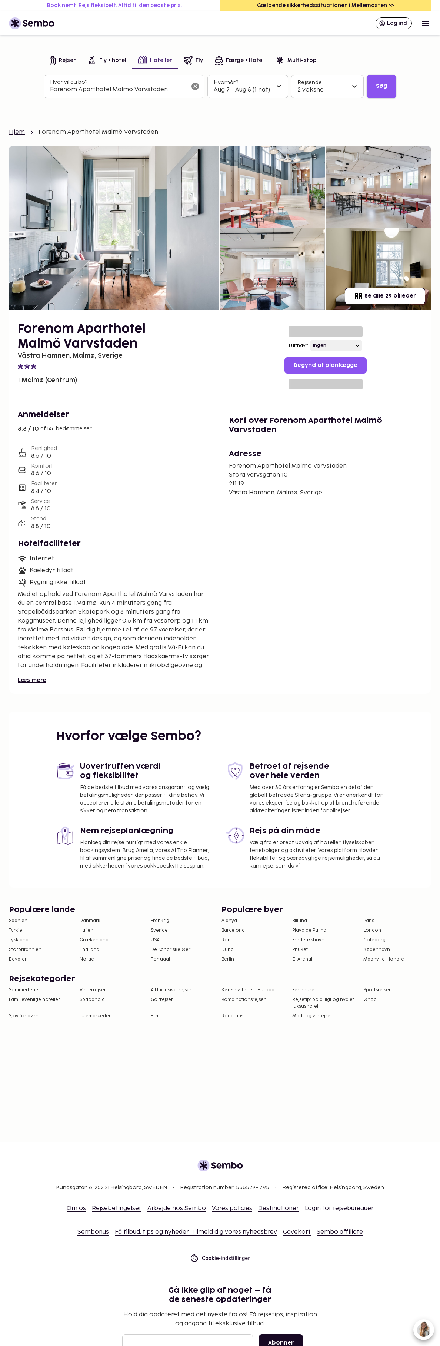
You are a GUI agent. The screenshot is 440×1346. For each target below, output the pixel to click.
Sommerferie (23, 990)
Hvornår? (226, 82)
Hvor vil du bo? (68, 82)
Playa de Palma (309, 930)
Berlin (227, 959)
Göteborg (374, 940)
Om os (76, 1208)
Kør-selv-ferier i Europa (247, 990)
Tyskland (19, 940)
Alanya (229, 921)
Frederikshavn (308, 940)
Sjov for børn (24, 1016)
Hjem (17, 132)
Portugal (160, 959)
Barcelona (233, 930)
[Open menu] (425, 23)
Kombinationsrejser (243, 999)
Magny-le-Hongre (383, 959)
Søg (381, 86)
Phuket (300, 949)
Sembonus (93, 1232)
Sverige (159, 930)
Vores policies (232, 1208)
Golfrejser (162, 999)
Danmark (90, 921)
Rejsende (309, 82)
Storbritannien (25, 949)
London (372, 930)
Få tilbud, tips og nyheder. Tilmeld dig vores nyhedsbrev (196, 1232)
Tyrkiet (16, 930)
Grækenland (94, 940)
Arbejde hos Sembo (176, 1208)
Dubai (228, 949)
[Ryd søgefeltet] (195, 86)
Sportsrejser (377, 990)
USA (155, 940)
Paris (368, 921)
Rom (226, 940)
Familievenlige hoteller (34, 999)
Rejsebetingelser (116, 1208)
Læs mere (32, 680)
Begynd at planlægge (325, 365)
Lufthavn (299, 345)
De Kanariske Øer (170, 949)
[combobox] (118, 89)
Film (155, 1016)
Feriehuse (303, 990)
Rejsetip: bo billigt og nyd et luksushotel (323, 1003)
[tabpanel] (220, 87)
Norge (87, 959)
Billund (299, 921)
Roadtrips (232, 1016)
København (376, 949)
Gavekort (297, 1232)
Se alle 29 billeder (385, 296)
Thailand (89, 949)
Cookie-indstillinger (220, 1258)
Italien (86, 930)
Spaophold (92, 999)
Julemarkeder (95, 1016)
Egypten (18, 959)
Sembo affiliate (340, 1232)
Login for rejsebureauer (339, 1208)
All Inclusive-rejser (171, 990)
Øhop (370, 999)
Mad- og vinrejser (312, 1016)
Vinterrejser (93, 990)
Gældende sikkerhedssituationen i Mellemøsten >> (325, 5)
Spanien (18, 921)
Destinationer (278, 1208)
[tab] (62, 61)
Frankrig (160, 921)
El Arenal (302, 959)
